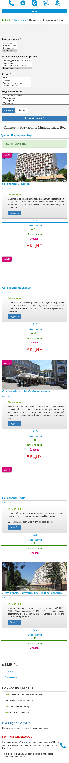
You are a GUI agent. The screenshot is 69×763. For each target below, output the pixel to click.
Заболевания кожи (17, 68)
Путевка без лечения (16, 83)
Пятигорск (9, 50)
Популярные (18, 135)
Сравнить (6, 188)
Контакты (9, 671)
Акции (30, 135)
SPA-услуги (35, 103)
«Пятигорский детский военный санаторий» (32, 593)
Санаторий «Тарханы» (16, 287)
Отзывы (34, 239)
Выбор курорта (12, 677)
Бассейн (16, 81)
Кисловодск (9, 48)
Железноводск (9, 45)
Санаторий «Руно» (14, 498)
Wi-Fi (16, 78)
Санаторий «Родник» (16, 184)
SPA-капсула (35, 98)
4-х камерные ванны (35, 96)
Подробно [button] (14, 213)
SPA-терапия (35, 100)
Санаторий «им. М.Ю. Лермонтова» (26, 391)
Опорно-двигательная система (17, 60)
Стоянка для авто (16, 85)
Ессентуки (9, 43)
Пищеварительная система (17, 65)
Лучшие (5, 135)
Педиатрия (17, 63)
